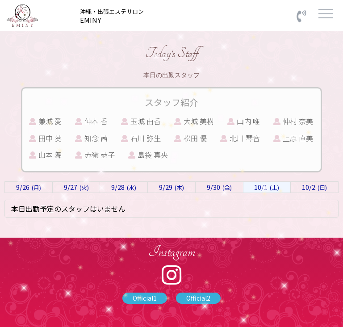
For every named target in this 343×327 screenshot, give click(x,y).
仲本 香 (91, 121)
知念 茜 (91, 138)
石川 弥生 (141, 138)
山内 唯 (243, 121)
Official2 (198, 297)
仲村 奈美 (293, 121)
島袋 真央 (148, 154)
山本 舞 (45, 154)
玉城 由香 (141, 121)
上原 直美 (293, 138)
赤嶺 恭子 (95, 154)
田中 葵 (45, 138)
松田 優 (190, 138)
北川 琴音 (240, 138)
